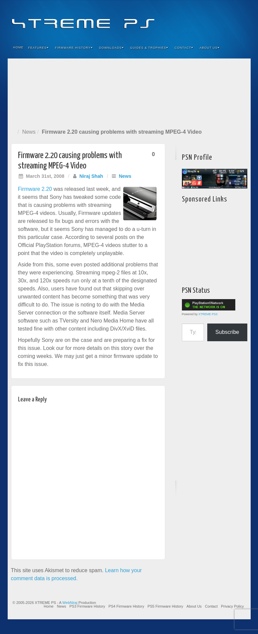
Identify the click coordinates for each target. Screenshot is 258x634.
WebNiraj (69, 603)
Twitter (223, 19)
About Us (210, 47)
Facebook (196, 19)
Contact (184, 47)
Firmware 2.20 (35, 189)
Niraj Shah (91, 176)
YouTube (232, 19)
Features (38, 47)
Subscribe (227, 332)
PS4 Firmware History (126, 606)
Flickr (214, 19)
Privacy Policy (232, 606)
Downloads (111, 47)
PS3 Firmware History (87, 606)
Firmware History (74, 47)
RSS (241, 19)
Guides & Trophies (149, 47)
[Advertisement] (129, 92)
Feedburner (205, 19)
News (28, 132)
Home (18, 47)
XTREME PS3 (208, 314)
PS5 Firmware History (165, 606)
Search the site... (241, 48)
